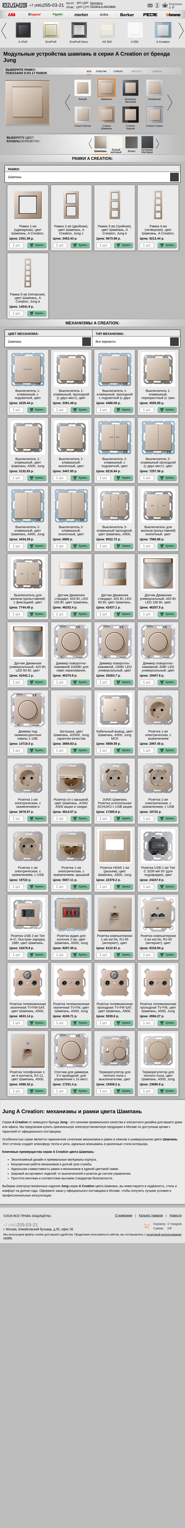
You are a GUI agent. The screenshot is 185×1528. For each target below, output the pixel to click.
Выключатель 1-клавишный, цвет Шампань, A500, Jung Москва (27, 464)
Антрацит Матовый (130, 100)
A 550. (135, 41)
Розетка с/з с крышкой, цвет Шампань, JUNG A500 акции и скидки (71, 803)
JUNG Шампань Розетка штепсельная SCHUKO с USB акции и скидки (114, 805)
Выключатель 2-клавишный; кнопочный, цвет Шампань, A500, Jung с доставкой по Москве (71, 534)
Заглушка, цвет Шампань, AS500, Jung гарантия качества (71, 735)
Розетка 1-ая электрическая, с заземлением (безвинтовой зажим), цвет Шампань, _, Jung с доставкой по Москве (158, 740)
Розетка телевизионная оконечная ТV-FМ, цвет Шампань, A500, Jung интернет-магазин (71, 1009)
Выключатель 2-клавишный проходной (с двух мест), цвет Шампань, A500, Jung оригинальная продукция (158, 467)
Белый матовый (116, 151)
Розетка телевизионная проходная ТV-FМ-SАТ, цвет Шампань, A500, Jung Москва (115, 1009)
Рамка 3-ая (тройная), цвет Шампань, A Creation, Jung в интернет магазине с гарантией (115, 233)
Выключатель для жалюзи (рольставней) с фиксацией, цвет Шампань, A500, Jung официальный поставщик (27, 604)
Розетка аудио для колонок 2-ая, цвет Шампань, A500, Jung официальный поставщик (71, 943)
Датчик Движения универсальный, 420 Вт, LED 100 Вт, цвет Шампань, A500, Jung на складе (158, 602)
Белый (82, 99)
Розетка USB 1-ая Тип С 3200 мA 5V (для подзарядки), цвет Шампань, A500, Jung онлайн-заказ (158, 875)
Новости (176, 1215)
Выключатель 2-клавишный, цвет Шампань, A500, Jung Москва (27, 532)
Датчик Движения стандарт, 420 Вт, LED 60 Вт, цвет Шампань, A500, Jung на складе (114, 600)
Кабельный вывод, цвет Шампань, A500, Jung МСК (115, 735)
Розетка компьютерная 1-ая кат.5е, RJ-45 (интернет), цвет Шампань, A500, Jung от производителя (114, 943)
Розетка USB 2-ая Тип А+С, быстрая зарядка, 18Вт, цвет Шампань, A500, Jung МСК (28, 941)
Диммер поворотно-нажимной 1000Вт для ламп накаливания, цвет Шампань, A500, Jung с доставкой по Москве (71, 672)
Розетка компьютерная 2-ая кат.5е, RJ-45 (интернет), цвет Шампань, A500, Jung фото (158, 943)
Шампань (106, 99)
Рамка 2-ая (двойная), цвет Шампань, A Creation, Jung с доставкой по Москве (71, 231)
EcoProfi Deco (79, 41)
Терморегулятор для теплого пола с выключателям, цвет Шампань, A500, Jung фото (114, 1079)
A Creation (163, 41)
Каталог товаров (151, 1215)
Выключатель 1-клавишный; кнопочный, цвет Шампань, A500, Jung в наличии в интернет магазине (71, 467)
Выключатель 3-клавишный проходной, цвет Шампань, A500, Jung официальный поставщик (115, 534)
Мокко (131, 151)
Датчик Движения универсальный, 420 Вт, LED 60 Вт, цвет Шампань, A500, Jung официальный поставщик (27, 672)
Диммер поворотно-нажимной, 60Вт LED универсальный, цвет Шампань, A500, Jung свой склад (158, 670)
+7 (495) (46, 5)
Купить (37, 245)
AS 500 (107, 41)
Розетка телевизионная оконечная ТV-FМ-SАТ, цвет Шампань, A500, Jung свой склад (28, 1009)
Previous (3, 31)
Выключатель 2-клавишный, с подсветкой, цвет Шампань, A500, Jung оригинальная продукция (114, 467)
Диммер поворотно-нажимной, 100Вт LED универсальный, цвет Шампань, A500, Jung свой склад (115, 670)
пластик (101, 71)
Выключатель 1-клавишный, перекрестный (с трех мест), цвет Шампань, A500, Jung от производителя (158, 399)
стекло (118, 71)
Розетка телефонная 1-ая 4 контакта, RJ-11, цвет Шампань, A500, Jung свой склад (28, 1077)
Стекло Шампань (106, 127)
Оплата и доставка (103, 6)
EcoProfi (50, 41)
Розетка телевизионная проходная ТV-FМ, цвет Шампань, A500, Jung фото (158, 1009)
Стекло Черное (130, 127)
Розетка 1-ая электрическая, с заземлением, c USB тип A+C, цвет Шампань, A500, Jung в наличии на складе (158, 808)
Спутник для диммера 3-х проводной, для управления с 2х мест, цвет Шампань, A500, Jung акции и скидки (71, 1079)
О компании (123, 1215)
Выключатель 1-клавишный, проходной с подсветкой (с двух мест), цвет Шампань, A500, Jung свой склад (115, 398)
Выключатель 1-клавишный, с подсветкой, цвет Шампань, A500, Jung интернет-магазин (27, 398)
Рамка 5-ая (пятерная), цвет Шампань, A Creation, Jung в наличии (28, 300)
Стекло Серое (154, 125)
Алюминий (154, 99)
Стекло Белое (82, 125)
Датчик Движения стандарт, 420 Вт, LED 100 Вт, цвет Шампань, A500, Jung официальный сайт (71, 602)
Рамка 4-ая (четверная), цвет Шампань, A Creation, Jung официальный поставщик (158, 233)
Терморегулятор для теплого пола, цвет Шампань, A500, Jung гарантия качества (158, 1077)
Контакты (96, 3)
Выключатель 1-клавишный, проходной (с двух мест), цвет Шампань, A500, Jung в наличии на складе (71, 398)
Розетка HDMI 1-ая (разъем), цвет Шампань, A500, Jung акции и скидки (114, 873)
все (89, 71)
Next (181, 31)
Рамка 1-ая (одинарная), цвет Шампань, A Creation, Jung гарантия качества (28, 231)
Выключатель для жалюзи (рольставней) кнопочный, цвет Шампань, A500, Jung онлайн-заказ (158, 534)
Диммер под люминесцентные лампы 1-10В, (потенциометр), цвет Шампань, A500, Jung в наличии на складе (28, 740)
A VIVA (22, 41)
